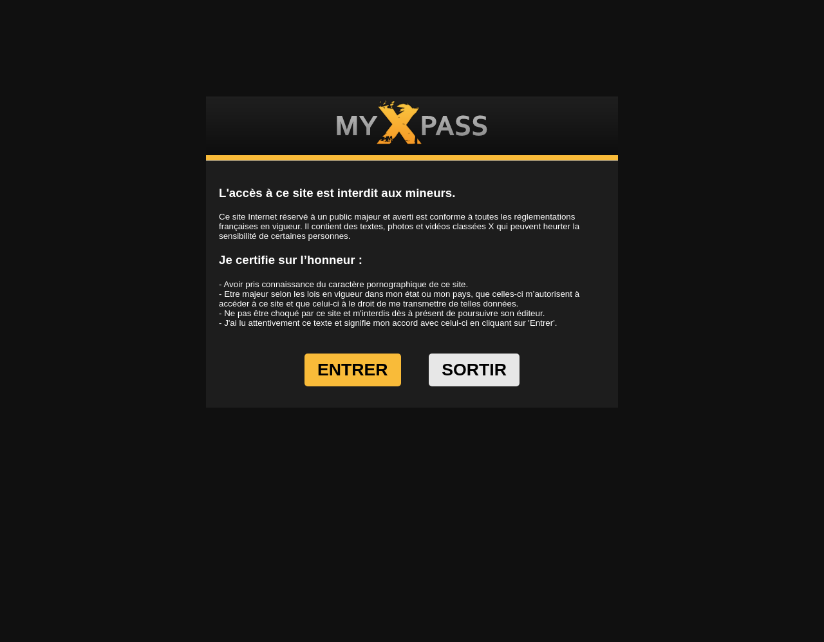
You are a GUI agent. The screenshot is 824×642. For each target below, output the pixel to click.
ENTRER (352, 369)
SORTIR (474, 369)
